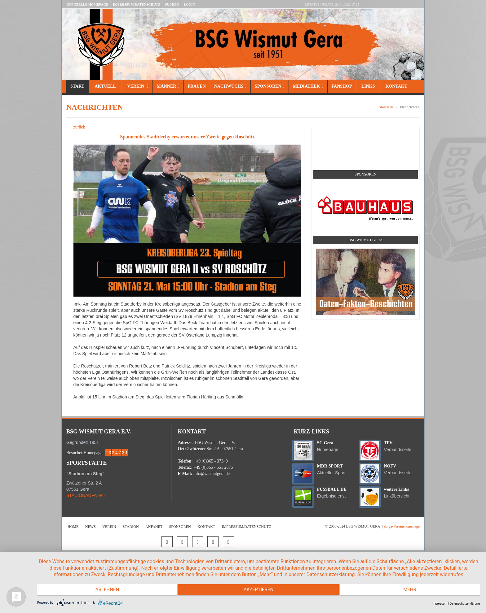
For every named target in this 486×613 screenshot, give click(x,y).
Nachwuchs (230, 86)
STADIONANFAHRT (85, 495)
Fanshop (342, 86)
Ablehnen (103, 591)
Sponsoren (270, 86)
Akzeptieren (258, 591)
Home (73, 526)
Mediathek (308, 86)
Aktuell (105, 86)
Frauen (197, 86)
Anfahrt (153, 526)
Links (368, 86)
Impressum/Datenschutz (136, 4)
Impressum (439, 603)
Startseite (386, 107)
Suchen (172, 4)
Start (77, 86)
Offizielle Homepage (87, 4)
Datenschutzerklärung (465, 603)
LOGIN (189, 4)
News (90, 526)
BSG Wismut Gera (365, 240)
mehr (413, 591)
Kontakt (395, 86)
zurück (79, 127)
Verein (137, 86)
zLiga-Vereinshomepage (401, 526)
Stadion (131, 526)
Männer (168, 86)
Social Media (365, 134)
